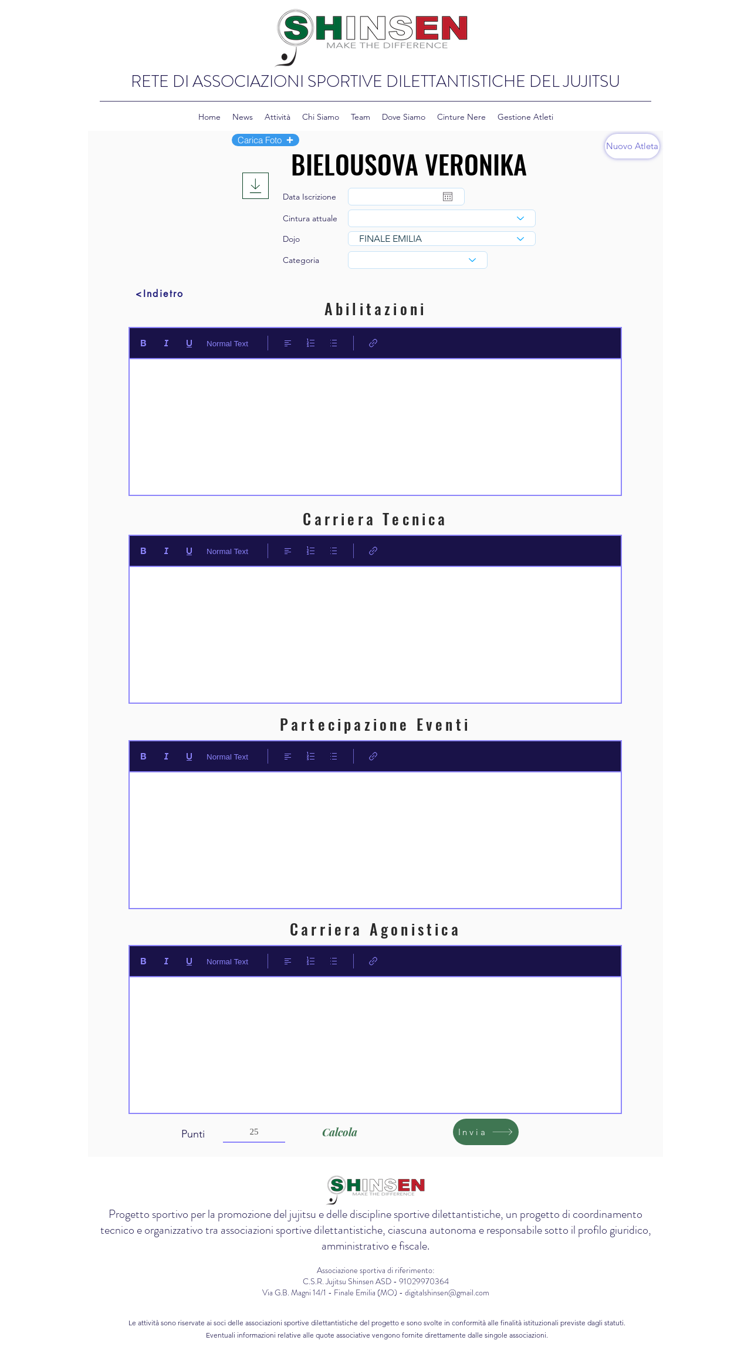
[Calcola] (339, 1132)
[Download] (255, 186)
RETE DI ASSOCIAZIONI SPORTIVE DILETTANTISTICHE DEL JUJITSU (375, 81)
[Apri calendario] (447, 196)
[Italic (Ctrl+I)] (166, 343)
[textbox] (375, 423)
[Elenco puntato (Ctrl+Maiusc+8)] (333, 343)
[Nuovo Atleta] (632, 146)
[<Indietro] (160, 293)
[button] (265, 140)
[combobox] (442, 218)
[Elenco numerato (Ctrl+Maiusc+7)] (310, 343)
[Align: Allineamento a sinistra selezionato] (287, 343)
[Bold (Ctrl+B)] (143, 343)
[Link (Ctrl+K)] (373, 343)
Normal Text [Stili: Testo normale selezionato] (227, 343)
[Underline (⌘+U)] (189, 343)
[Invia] (486, 1132)
